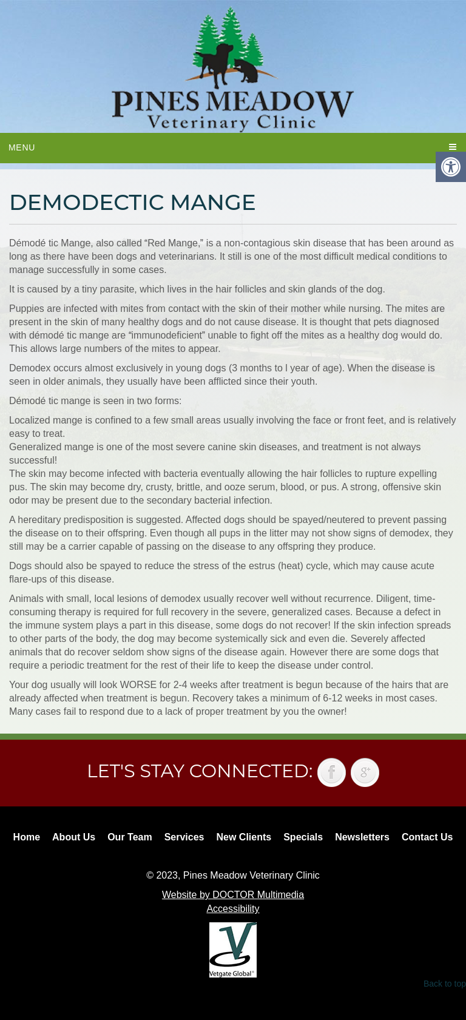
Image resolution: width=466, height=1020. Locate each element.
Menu (21, 147)
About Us (73, 837)
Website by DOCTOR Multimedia (233, 895)
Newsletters (362, 837)
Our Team (129, 837)
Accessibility (232, 908)
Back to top (445, 983)
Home (26, 837)
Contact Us (427, 837)
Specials (303, 837)
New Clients (244, 837)
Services (184, 837)
